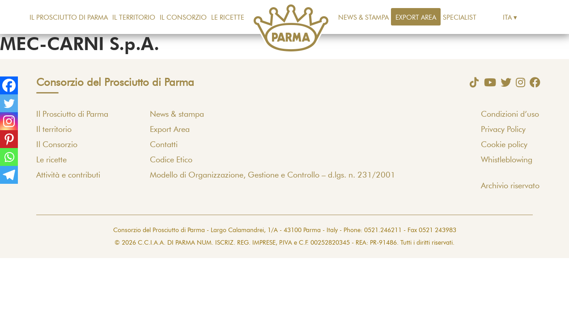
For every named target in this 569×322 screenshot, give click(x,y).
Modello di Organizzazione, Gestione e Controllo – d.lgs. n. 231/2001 (272, 175)
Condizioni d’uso (510, 114)
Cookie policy (504, 145)
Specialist (459, 17)
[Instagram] (9, 121)
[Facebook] (9, 85)
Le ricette (227, 17)
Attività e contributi (68, 175)
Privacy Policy (503, 130)
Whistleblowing (506, 160)
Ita (507, 17)
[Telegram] (9, 175)
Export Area (415, 17)
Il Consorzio (183, 17)
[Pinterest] (9, 139)
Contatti (164, 145)
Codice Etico (171, 160)
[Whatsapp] (9, 157)
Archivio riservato (510, 186)
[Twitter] (9, 103)
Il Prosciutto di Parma (69, 17)
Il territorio (133, 17)
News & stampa (363, 17)
